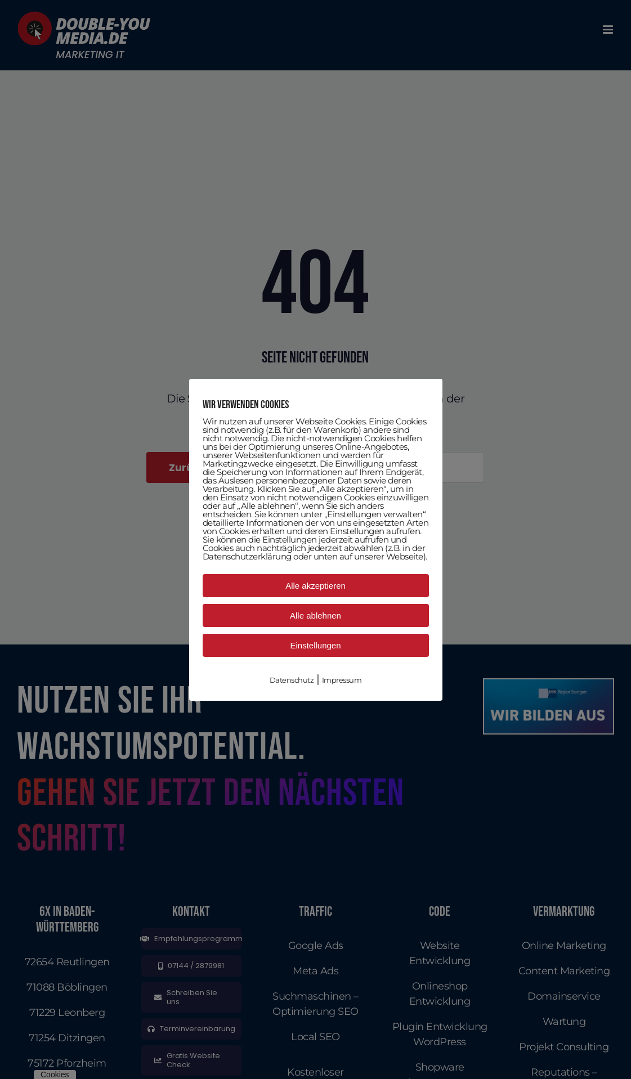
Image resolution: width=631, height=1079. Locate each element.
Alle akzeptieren (315, 585)
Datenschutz (292, 679)
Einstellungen (315, 645)
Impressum (342, 679)
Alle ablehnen (315, 615)
